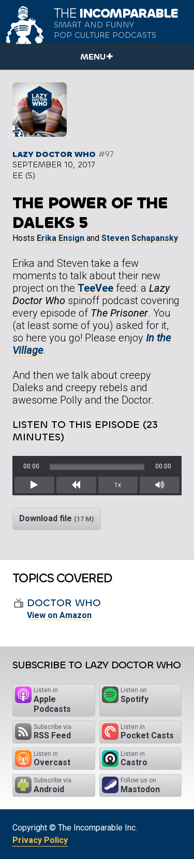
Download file (56, 518)
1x (117, 485)
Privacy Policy (40, 840)
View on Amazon (59, 615)
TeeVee (95, 288)
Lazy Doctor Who (54, 154)
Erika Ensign (60, 238)
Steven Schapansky (139, 238)
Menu (93, 56)
